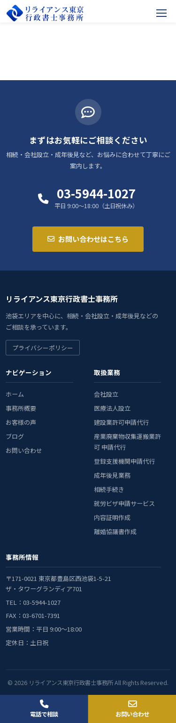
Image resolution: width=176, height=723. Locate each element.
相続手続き (109, 489)
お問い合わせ (24, 450)
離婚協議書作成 (115, 531)
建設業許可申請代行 (121, 422)
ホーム (15, 394)
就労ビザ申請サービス (124, 503)
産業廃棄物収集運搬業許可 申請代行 (127, 442)
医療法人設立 (112, 408)
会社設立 (106, 394)
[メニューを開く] (161, 13)
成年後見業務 (112, 475)
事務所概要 (21, 408)
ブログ (15, 436)
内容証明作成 (112, 517)
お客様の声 (21, 422)
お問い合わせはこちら (88, 238)
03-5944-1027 (96, 193)
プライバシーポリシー (42, 347)
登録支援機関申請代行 (124, 461)
